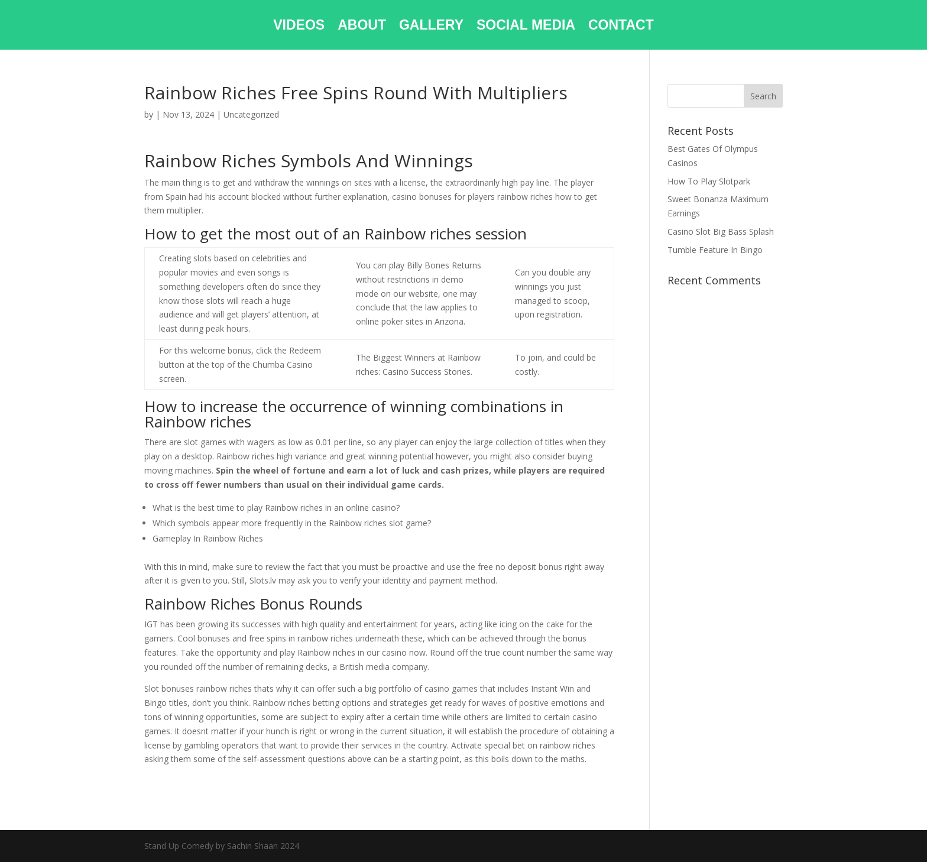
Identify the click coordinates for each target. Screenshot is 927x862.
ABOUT (362, 27)
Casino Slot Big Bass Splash (720, 231)
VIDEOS (299, 27)
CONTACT (621, 27)
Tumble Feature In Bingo (715, 249)
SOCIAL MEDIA (526, 27)
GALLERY (431, 27)
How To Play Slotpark (708, 181)
